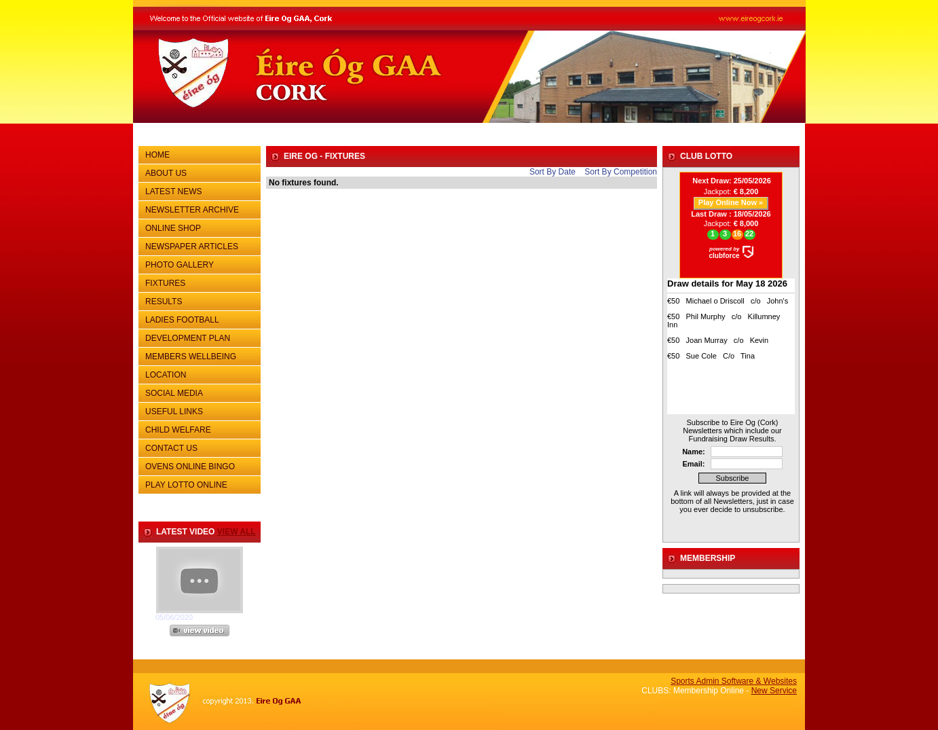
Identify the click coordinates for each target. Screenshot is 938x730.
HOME (157, 155)
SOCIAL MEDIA (197, 392)
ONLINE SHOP (173, 228)
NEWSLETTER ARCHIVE (197, 208)
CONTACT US (197, 447)
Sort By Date (552, 172)
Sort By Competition (620, 172)
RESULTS (197, 300)
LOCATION (165, 375)
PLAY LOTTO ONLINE (186, 485)
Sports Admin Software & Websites (734, 681)
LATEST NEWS (173, 191)
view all (236, 531)
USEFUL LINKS (197, 410)
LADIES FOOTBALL (182, 320)
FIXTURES (197, 282)
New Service (774, 690)
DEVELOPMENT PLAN (187, 338)
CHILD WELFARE (178, 430)
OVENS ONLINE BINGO (190, 466)
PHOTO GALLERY (179, 265)
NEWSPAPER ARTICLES (197, 245)
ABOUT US (197, 172)
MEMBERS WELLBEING (190, 356)
